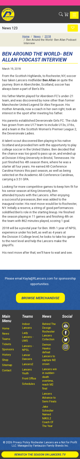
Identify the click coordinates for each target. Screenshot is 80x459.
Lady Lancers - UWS (27, 336)
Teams (6, 339)
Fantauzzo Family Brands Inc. (51, 445)
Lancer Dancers (27, 356)
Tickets (6, 344)
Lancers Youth (27, 371)
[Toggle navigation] (74, 15)
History (6, 354)
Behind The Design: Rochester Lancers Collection (49, 331)
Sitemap (7, 365)
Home (5, 328)
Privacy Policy (21, 442)
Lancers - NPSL (27, 347)
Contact (6, 370)
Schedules (28, 383)
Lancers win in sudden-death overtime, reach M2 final (49, 379)
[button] (61, 14)
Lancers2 (27, 364)
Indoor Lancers (27, 325)
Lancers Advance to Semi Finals (49, 397)
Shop (5, 360)
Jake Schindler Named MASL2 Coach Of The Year (47, 416)
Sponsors (8, 349)
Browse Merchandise (40, 298)
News (5, 333)
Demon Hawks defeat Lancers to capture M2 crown (49, 354)
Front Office (29, 378)
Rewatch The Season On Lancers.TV (40, 454)
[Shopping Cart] (66, 14)
